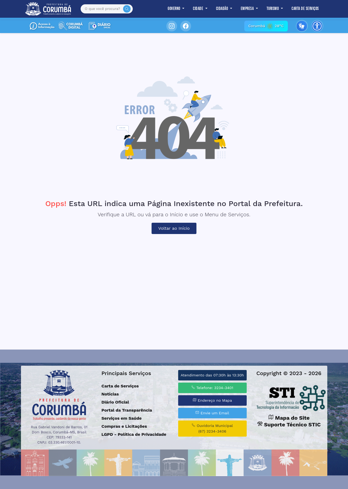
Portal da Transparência (127, 410)
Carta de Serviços (305, 8)
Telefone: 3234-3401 (212, 387)
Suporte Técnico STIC (289, 424)
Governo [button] (174, 8)
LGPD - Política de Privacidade (134, 434)
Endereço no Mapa (212, 400)
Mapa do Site (289, 418)
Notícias (110, 394)
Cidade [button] (198, 8)
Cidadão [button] (222, 8)
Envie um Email (212, 413)
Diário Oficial (115, 402)
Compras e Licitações (124, 426)
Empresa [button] (248, 8)
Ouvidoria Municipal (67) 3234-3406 (212, 428)
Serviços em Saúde (122, 418)
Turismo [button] (273, 8)
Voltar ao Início (174, 228)
